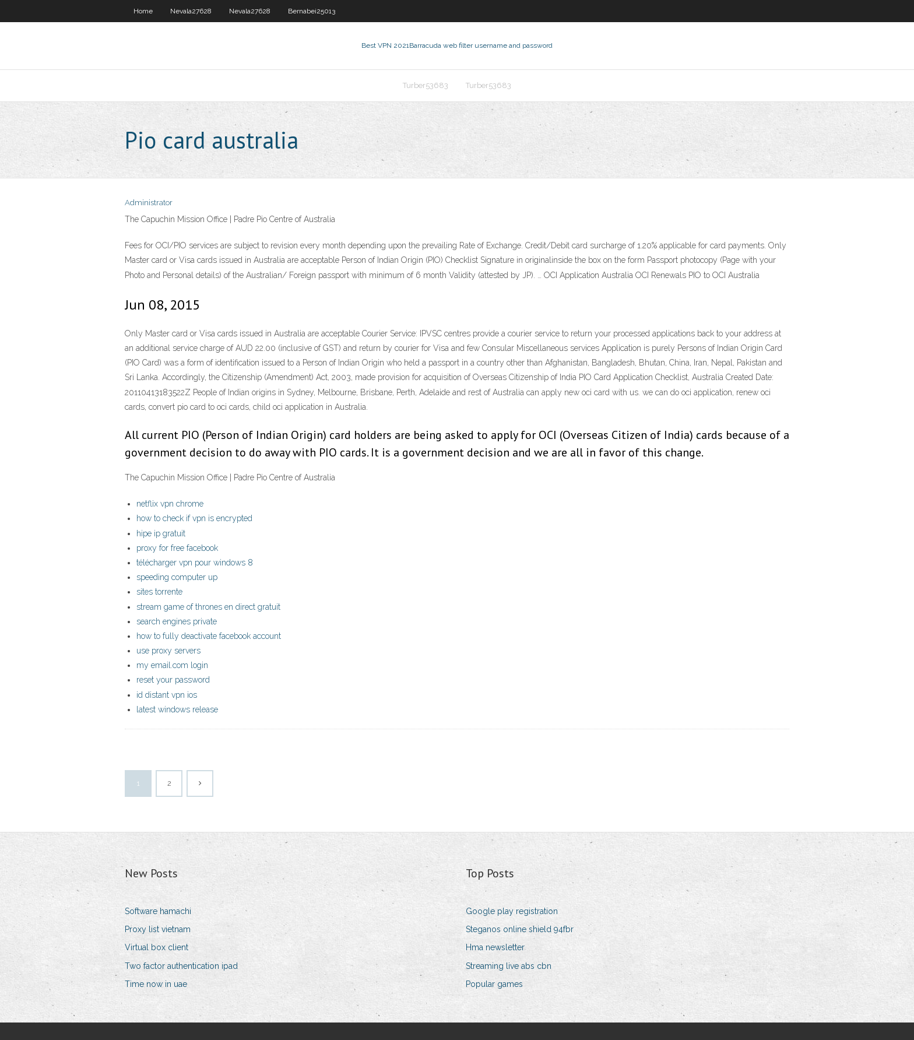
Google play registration (512, 911)
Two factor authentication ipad (181, 966)
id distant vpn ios (166, 695)
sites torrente (159, 591)
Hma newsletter (495, 947)
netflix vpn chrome (169, 503)
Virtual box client (156, 947)
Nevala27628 (191, 11)
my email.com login (172, 665)
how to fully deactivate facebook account (208, 636)
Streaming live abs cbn (508, 966)
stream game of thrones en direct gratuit (208, 607)
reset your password (173, 679)
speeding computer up (176, 577)
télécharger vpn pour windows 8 (194, 562)
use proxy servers (168, 650)
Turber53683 (425, 85)
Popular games (494, 984)
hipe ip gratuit (160, 533)
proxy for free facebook (177, 548)
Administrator (149, 202)
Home (143, 11)
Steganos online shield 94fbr (520, 929)
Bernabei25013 (311, 11)
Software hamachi (158, 911)
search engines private (176, 621)
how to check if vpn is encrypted (194, 518)
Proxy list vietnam (158, 929)
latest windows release (177, 709)
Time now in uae (156, 984)
